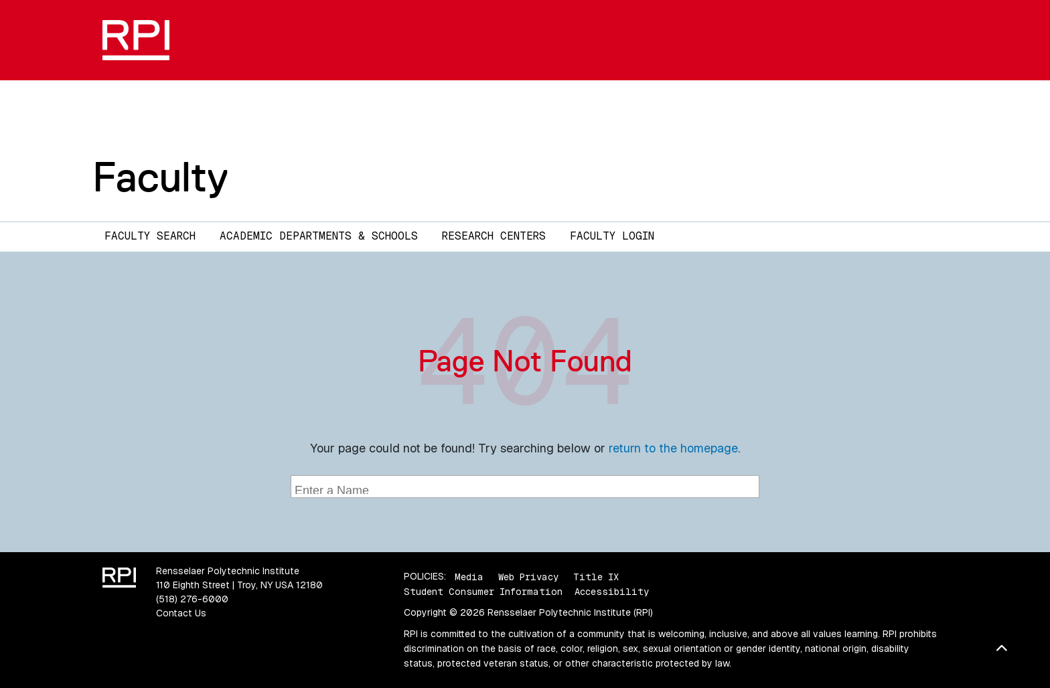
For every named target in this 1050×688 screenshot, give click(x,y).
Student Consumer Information (483, 592)
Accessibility (612, 592)
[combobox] (525, 486)
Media (469, 576)
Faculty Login (612, 236)
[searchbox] (527, 488)
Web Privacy (528, 576)
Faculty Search (150, 236)
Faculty (160, 176)
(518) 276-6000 (192, 599)
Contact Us (181, 613)
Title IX (596, 576)
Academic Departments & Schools (319, 236)
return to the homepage (673, 448)
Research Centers (494, 236)
